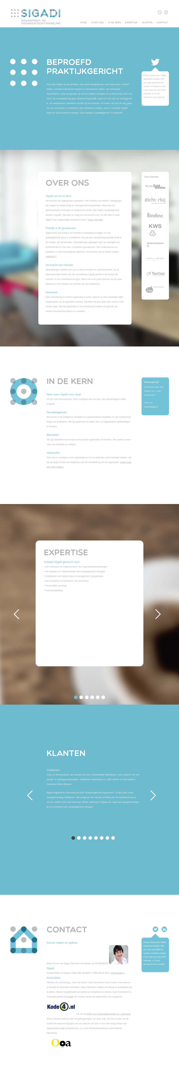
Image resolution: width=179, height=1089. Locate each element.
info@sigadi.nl (151, 407)
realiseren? (51, 256)
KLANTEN (147, 23)
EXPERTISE (131, 23)
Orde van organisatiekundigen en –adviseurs (109, 1014)
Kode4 (70, 996)
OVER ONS (97, 23)
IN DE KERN (114, 23)
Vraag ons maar (95, 219)
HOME (83, 23)
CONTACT (162, 23)
